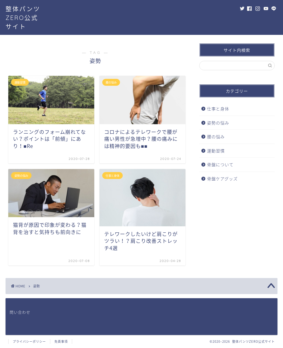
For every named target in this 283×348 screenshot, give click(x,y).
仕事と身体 (218, 108)
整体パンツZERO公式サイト (23, 17)
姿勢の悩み (218, 123)
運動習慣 (216, 150)
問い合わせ (20, 312)
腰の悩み (216, 136)
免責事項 (61, 341)
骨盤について (220, 164)
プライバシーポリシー (29, 341)
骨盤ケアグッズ (222, 178)
